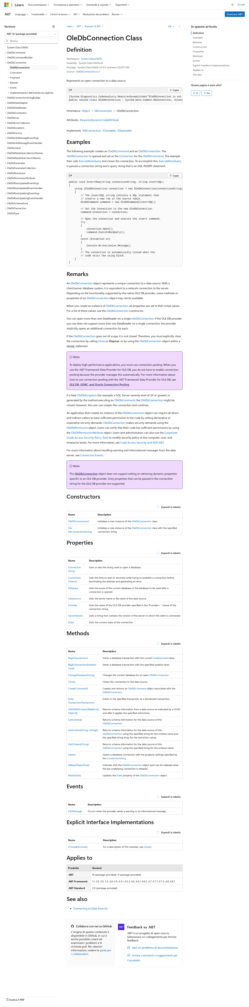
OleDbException (87, 395)
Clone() (147, 846)
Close (101, 341)
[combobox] (31, 34)
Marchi (8, 996)
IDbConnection (91, 130)
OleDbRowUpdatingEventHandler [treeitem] (25, 198)
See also (197, 74)
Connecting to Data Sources (90, 908)
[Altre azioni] (179, 26)
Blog (107, 991)
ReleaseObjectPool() (78, 765)
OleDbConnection (149, 151)
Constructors (200, 46)
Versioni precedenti (90, 991)
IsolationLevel (160, 658)
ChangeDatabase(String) (81, 675)
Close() (71, 681)
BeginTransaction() (78, 658)
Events (196, 60)
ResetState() (74, 775)
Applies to (198, 70)
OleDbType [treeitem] (13, 213)
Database (73, 588)
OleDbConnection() (78, 521)
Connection (126, 156)
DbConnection (103, 111)
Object (86, 111)
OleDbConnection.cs (87, 71)
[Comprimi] (53, 26)
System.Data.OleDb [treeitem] (17, 47)
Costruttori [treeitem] (16, 72)
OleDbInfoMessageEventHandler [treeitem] (24, 143)
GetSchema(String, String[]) (83, 730)
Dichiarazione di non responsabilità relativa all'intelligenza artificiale (40, 991)
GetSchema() (75, 719)
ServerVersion (75, 615)
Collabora (122, 991)
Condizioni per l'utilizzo (208, 991)
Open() (72, 754)
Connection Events (91, 455)
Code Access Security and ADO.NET (142, 442)
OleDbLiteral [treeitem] (13, 148)
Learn (70, 26)
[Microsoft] (6, 4)
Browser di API (92, 26)
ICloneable (109, 130)
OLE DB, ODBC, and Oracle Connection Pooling (99, 384)
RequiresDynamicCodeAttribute (99, 120)
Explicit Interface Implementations (211, 65)
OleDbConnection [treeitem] (20, 67)
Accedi (241, 4)
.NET (78, 26)
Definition (198, 33)
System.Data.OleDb (91, 58)
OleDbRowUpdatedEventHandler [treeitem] (24, 188)
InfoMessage (75, 811)
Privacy (135, 991)
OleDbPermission (77, 427)
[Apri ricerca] (232, 5)
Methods (198, 56)
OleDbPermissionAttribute (87, 432)
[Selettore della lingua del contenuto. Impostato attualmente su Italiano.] (12, 983)
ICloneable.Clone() (78, 846)
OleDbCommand (118, 151)
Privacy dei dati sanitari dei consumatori (167, 991)
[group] (125, 98)
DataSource (74, 598)
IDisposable (125, 130)
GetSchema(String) (78, 744)
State (71, 622)
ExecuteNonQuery (90, 161)
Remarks (197, 42)
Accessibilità (231, 991)
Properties (198, 51)
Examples (198, 37)
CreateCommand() (78, 688)
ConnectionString (116, 758)
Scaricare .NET (235, 14)
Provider (72, 605)
